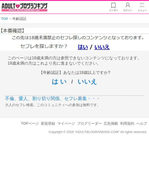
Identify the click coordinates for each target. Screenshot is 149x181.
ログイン (127, 10)
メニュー (142, 10)
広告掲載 (111, 123)
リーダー (113, 10)
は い (59, 81)
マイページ (66, 123)
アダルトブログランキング (24, 7)
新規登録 (48, 123)
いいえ (87, 81)
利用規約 (127, 123)
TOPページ (30, 123)
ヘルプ (141, 123)
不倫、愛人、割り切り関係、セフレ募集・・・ (53, 98)
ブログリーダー (89, 123)
